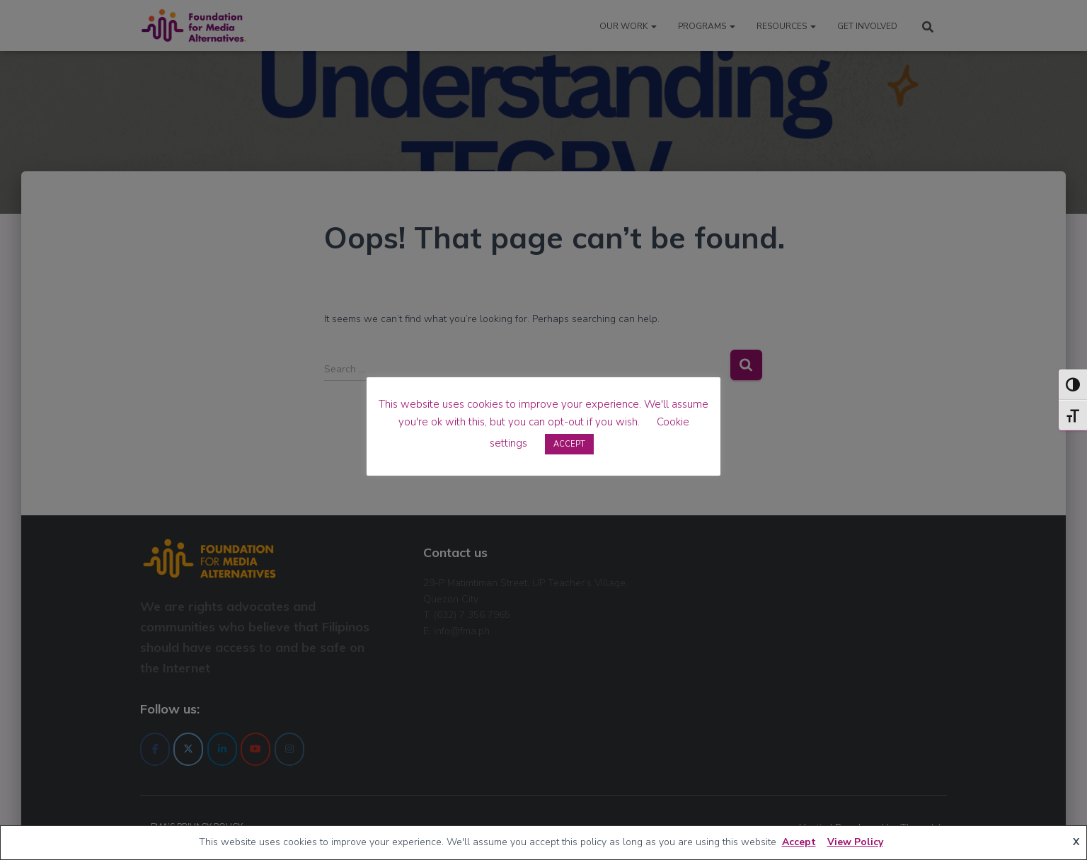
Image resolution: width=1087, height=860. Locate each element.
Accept (799, 842)
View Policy (855, 842)
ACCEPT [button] (569, 444)
